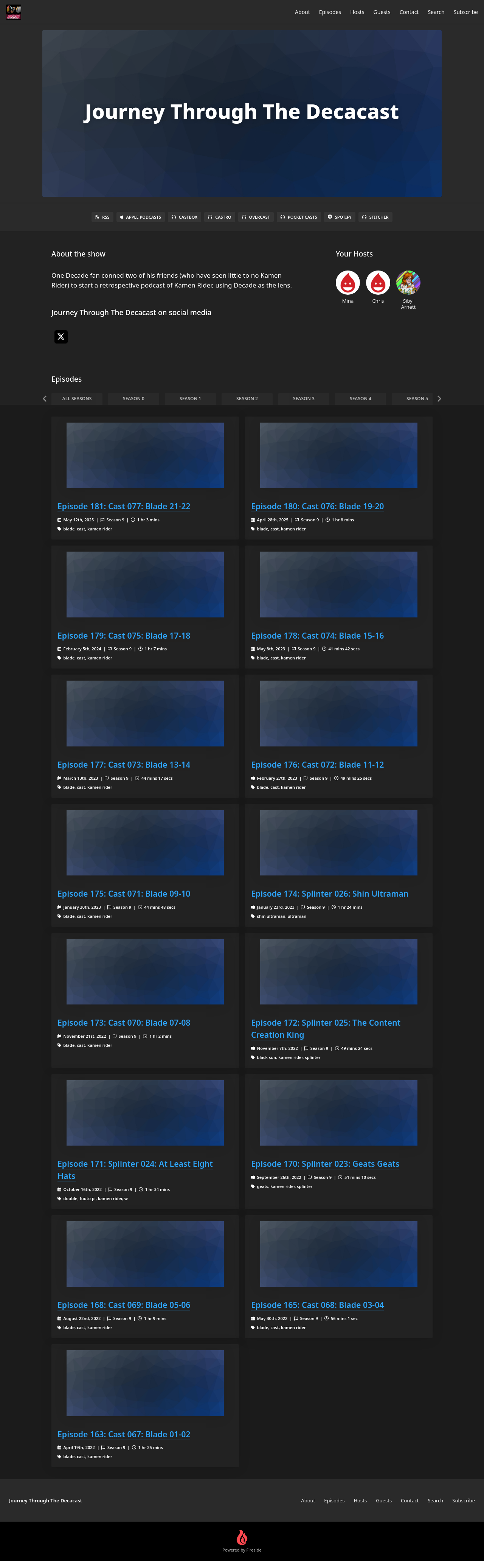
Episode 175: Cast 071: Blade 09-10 (123, 893)
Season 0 (133, 398)
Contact (409, 12)
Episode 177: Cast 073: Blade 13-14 (123, 764)
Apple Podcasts (140, 217)
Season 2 (247, 398)
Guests (382, 12)
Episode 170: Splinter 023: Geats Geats (325, 1163)
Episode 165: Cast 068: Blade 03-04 (317, 1304)
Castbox (184, 217)
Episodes (330, 12)
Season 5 (417, 398)
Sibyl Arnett (408, 290)
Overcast (256, 217)
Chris (378, 287)
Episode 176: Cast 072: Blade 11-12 (317, 764)
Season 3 (304, 398)
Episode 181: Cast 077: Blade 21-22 (123, 506)
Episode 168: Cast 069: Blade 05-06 (123, 1304)
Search (436, 12)
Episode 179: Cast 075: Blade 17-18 (123, 635)
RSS (102, 217)
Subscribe (466, 12)
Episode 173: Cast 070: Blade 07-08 (123, 1022)
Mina (348, 287)
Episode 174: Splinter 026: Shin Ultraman (330, 893)
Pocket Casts (299, 217)
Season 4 (360, 398)
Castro (219, 217)
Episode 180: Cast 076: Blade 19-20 (317, 506)
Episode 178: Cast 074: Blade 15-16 (317, 635)
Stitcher (375, 217)
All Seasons (77, 398)
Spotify (340, 217)
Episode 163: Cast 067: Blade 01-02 (123, 1434)
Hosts (357, 12)
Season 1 (190, 398)
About (302, 12)
